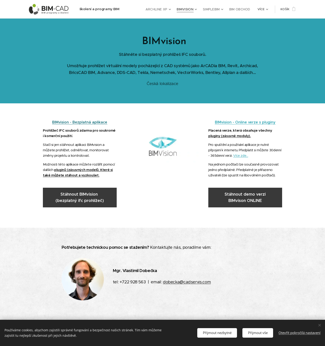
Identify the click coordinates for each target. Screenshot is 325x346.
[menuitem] (162, 9)
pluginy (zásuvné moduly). (229, 136)
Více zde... (240, 156)
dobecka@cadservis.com (187, 281)
